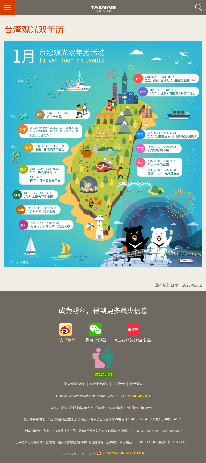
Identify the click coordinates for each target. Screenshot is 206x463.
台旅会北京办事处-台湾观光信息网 (103, 8)
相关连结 (119, 383)
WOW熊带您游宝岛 (133, 339)
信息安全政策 (99, 383)
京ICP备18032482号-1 (135, 396)
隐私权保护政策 (74, 383)
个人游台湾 (65, 339)
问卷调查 (136, 383)
